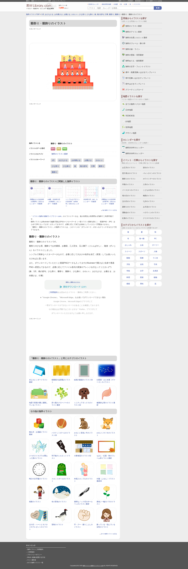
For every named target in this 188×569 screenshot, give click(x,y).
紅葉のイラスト (128, 218)
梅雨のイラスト (149, 196)
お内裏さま (58, 14)
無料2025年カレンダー (134, 148)
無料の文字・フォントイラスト (138, 66)
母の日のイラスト (129, 196)
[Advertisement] (73, 35)
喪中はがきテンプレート (135, 84)
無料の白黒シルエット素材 (136, 38)
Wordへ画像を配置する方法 (36, 557)
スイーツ (128, 251)
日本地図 (129, 110)
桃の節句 (100, 14)
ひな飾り (90, 14)
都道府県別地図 (106, 4)
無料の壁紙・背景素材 (134, 55)
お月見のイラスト (149, 207)
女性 (141, 264)
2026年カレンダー (93, 4)
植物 (155, 277)
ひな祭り (82, 14)
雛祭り (111, 14)
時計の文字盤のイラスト (38, 479)
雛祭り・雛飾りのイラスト (73, 282)
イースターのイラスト (130, 190)
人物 (155, 251)
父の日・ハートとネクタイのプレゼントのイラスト (38, 527)
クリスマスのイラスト (151, 218)
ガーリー (155, 245)
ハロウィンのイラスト (151, 212)
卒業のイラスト (128, 184)
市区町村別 (129, 116)
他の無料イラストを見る (109, 210)
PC (155, 238)
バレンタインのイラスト (152, 173)
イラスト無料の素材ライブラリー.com (46, 216)
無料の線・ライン (132, 49)
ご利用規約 (53, 292)
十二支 (155, 258)
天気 (128, 264)
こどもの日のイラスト (151, 190)
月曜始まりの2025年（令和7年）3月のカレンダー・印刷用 (108, 202)
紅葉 (125, 4)
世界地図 (129, 127)
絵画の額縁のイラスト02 (83, 380)
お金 (141, 245)
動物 (128, 258)
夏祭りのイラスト (129, 207)
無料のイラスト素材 (59, 154)
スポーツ (141, 251)
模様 (128, 284)
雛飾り (117, 14)
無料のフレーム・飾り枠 (135, 43)
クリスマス (137, 4)
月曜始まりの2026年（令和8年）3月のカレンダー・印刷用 (37, 202)
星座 (141, 277)
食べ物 (141, 238)
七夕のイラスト (149, 201)
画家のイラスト (35, 502)
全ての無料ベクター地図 (135, 104)
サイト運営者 (31, 560)
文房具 (155, 271)
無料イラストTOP (33, 14)
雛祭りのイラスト (129, 179)
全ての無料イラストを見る (154, 1)
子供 (155, 264)
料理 (128, 277)
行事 (106, 14)
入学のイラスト (149, 184)
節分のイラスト (149, 167)
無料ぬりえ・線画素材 (134, 61)
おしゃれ (128, 245)
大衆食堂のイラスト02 (82, 456)
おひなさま (49, 14)
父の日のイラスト (129, 201)
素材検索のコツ (139, 1)
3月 (42, 14)
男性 (141, 284)
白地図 (116, 4)
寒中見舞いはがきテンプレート (138, 78)
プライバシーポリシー (34, 555)
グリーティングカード (134, 90)
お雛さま (67, 14)
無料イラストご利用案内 (126, 1)
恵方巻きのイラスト (129, 173)
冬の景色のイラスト (59, 502)
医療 (141, 258)
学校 (128, 271)
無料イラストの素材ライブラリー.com (93, 565)
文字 (141, 271)
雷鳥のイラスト (57, 524)
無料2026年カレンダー (134, 153)
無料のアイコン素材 (133, 32)
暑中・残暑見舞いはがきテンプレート (140, 72)
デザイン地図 (130, 133)
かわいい (74, 14)
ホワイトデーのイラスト (152, 179)
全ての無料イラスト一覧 (35, 562)
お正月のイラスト (129, 167)
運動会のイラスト (129, 212)
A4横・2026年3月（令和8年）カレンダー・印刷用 (54, 202)
